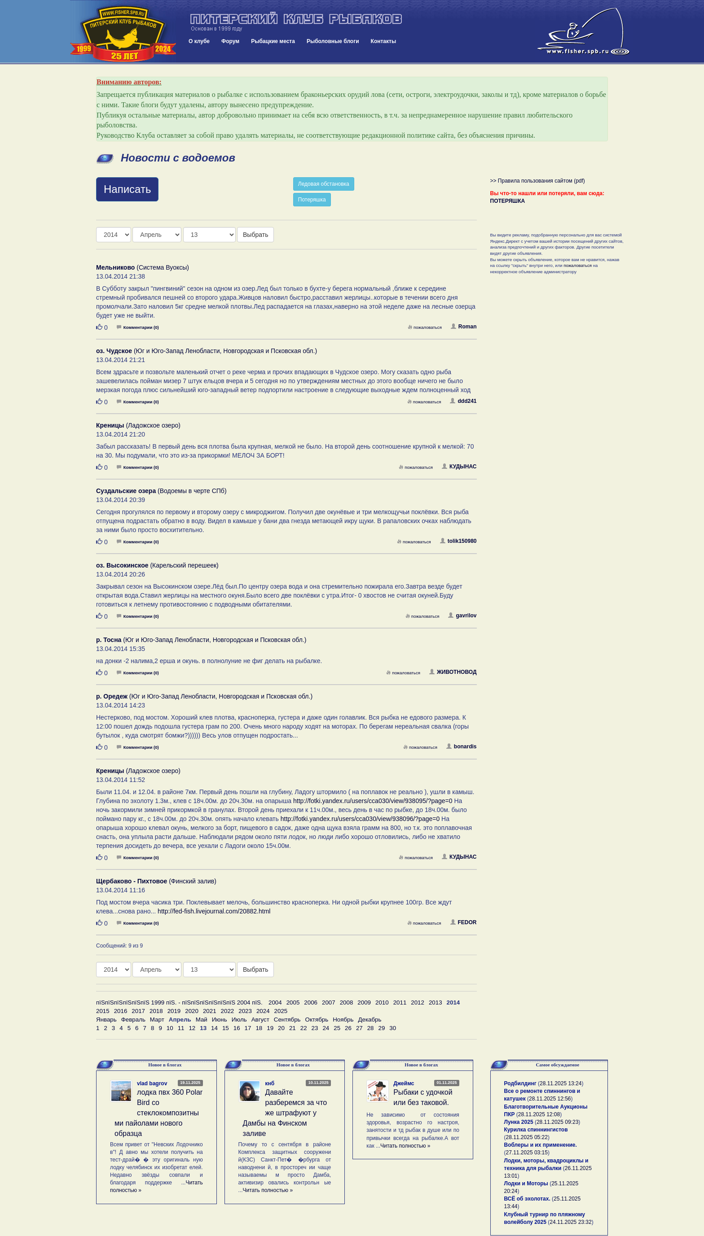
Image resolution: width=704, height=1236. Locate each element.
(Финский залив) (156, 881)
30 (392, 1028)
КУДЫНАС (459, 466)
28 (370, 1028)
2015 (103, 1011)
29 (381, 1028)
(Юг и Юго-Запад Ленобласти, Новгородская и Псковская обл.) (206, 350)
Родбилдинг (520, 1083)
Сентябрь (287, 1019)
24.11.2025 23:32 (570, 1222)
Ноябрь (343, 1019)
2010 (382, 1002)
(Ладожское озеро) (138, 425)
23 (315, 1028)
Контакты (383, 41)
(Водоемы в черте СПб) (161, 490)
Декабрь (369, 1019)
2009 (364, 1002)
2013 (435, 1002)
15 (225, 1028)
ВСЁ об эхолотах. (527, 1199)
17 (248, 1028)
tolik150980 (458, 541)
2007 (328, 1002)
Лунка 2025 (518, 1122)
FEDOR (463, 922)
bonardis (461, 746)
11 (181, 1028)
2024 (263, 1011)
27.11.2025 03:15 (527, 1152)
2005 (293, 1002)
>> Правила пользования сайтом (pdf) (537, 181)
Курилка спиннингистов (536, 1130)
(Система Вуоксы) (142, 267)
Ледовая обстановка (323, 184)
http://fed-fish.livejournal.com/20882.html (214, 911)
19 (270, 1028)
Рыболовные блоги (333, 41)
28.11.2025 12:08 (539, 1114)
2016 (121, 1011)
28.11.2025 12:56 (550, 1099)
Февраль (133, 1019)
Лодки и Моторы (526, 1183)
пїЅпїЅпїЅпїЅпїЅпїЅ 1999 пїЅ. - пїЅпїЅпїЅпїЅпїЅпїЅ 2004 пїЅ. (179, 1002)
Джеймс (403, 1083)
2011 (400, 1002)
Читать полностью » (268, 1190)
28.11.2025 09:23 (557, 1122)
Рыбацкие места (273, 41)
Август (260, 1019)
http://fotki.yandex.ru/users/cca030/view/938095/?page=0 (373, 800)
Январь (106, 1019)
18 (258, 1028)
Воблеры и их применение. (540, 1145)
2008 (346, 1002)
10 (170, 1028)
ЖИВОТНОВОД (453, 672)
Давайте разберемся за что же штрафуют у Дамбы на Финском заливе (285, 1112)
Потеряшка (312, 200)
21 (292, 1028)
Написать (127, 189)
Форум (230, 41)
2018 (156, 1011)
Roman (464, 326)
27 (359, 1028)
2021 (209, 1011)
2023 (245, 1011)
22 (303, 1028)
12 (192, 1028)
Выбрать (255, 234)
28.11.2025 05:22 (527, 1137)
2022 (227, 1011)
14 (214, 1028)
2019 (174, 1011)
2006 (310, 1002)
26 (348, 1028)
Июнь (219, 1019)
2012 (417, 1002)
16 (236, 1028)
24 (325, 1028)
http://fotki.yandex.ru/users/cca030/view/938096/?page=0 (360, 818)
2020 (191, 1011)
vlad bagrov (152, 1083)
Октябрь (317, 1019)
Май (201, 1019)
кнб (270, 1083)
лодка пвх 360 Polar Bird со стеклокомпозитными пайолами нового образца (158, 1112)
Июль (239, 1019)
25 (337, 1028)
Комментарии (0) (138, 327)
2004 (275, 1002)
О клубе (199, 41)
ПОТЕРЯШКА (507, 201)
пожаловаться (425, 327)
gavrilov (462, 615)
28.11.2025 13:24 (560, 1083)
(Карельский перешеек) (157, 565)
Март (157, 1019)
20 (281, 1028)
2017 (138, 1011)
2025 (281, 1011)
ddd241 (463, 401)
